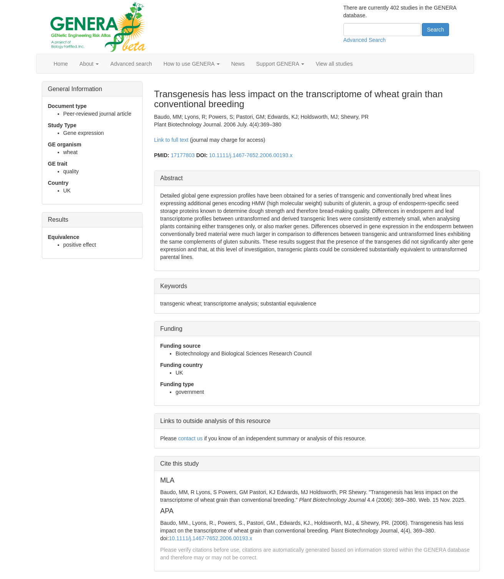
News (238, 64)
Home (61, 64)
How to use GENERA (192, 64)
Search (435, 30)
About (89, 64)
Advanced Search (364, 40)
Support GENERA (280, 64)
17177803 (183, 155)
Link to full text (171, 140)
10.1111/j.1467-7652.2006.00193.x (250, 155)
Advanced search (131, 64)
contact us (190, 438)
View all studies (334, 64)
